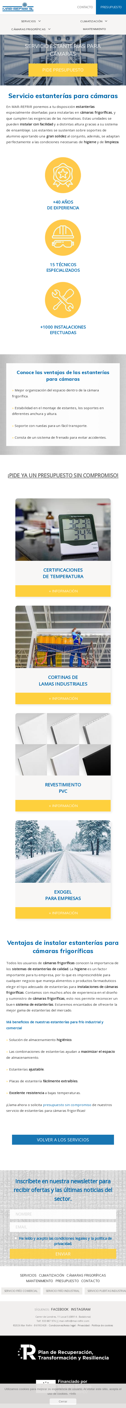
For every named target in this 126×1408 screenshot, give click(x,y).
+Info (72, 1393)
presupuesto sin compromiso (67, 1105)
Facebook (60, 1309)
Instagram (81, 1309)
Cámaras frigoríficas (28, 29)
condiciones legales (70, 1238)
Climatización (91, 21)
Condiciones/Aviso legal (62, 1325)
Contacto (90, 1281)
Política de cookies (102, 1325)
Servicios (28, 21)
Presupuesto (67, 1281)
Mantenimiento (94, 29)
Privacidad (83, 1325)
